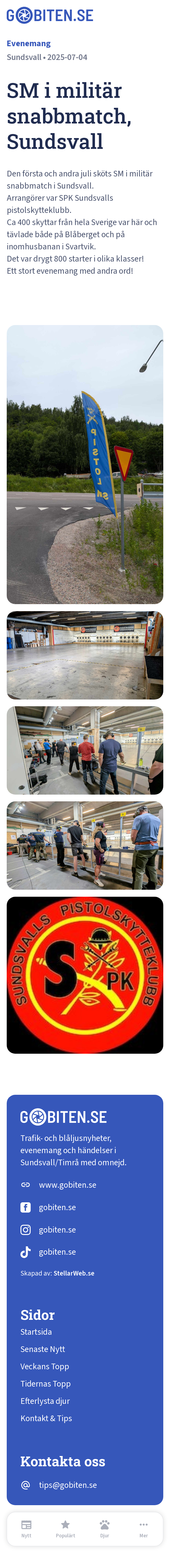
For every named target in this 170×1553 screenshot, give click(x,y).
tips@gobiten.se (68, 1485)
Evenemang (29, 44)
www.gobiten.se (67, 1185)
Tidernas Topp (45, 1384)
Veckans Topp (44, 1367)
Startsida (36, 1332)
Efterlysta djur (45, 1401)
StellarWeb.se (74, 1273)
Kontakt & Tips (46, 1419)
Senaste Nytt (42, 1349)
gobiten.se (57, 1207)
